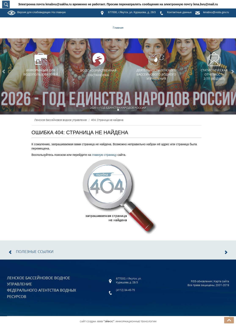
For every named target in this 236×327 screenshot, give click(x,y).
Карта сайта (221, 281)
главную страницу (104, 155)
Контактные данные (179, 12)
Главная (118, 27)
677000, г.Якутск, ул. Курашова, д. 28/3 (132, 12)
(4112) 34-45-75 (125, 290)
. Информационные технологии (126, 321)
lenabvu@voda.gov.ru (216, 12)
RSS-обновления (201, 281)
